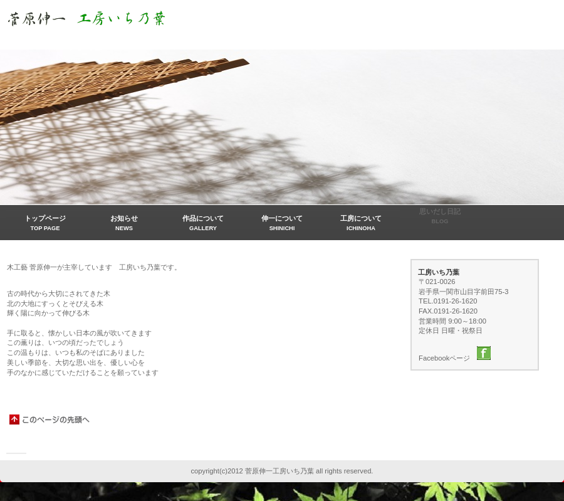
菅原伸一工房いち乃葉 (131, 20)
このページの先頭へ (50, 419)
